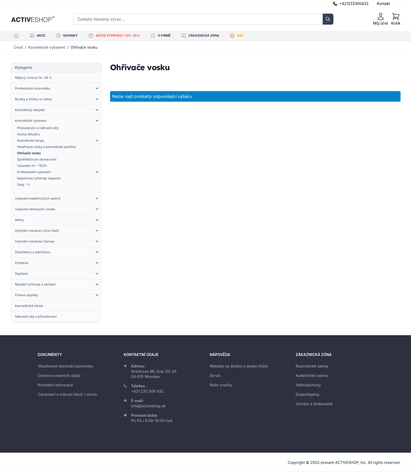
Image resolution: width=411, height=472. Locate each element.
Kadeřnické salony (312, 375)
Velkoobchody (308, 385)
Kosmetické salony (312, 366)
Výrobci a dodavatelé (314, 404)
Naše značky (221, 385)
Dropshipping (307, 394)
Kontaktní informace (55, 385)
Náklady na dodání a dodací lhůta (239, 366)
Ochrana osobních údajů (59, 375)
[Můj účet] (380, 19)
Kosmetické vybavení (46, 47)
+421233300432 (354, 3)
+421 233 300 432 (147, 391)
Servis (215, 375)
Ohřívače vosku (84, 47)
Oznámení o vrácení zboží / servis (67, 394)
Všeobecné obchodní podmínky (65, 366)
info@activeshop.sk (148, 406)
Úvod (18, 47)
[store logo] (32, 19)
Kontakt (383, 3)
